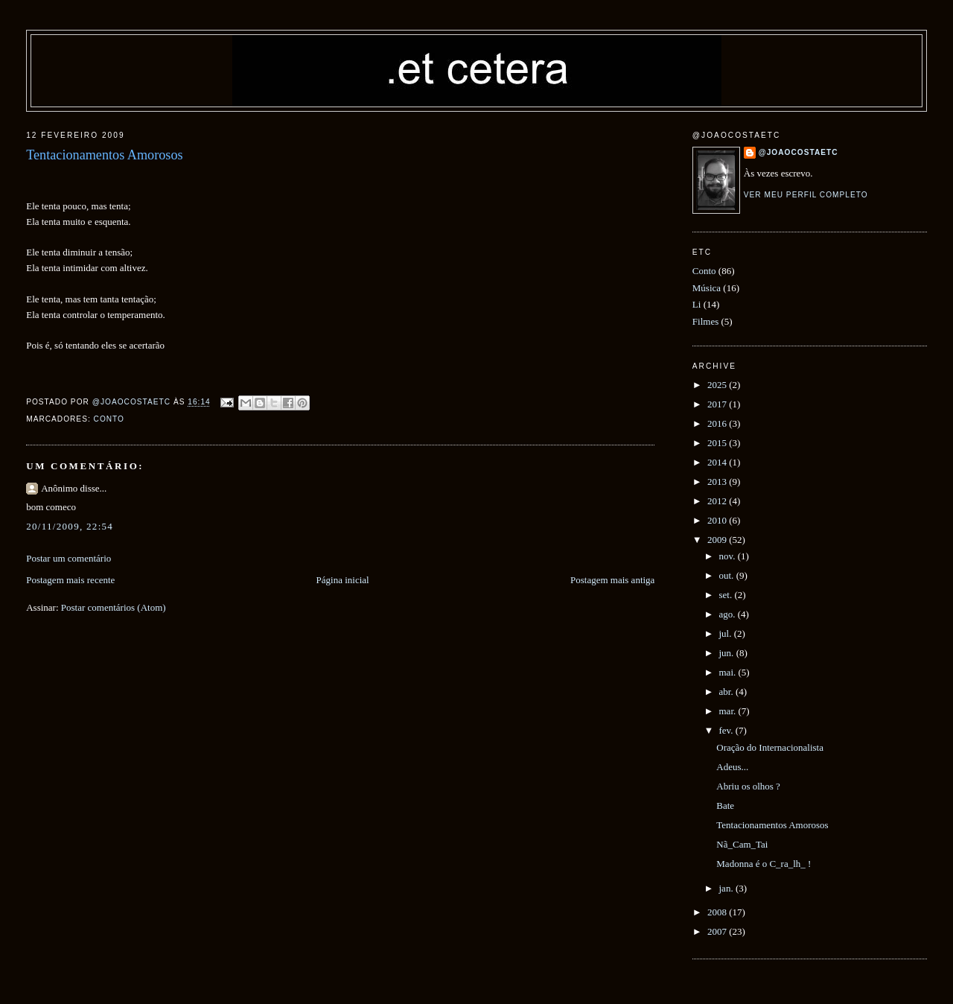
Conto (109, 419)
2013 (718, 481)
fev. (727, 730)
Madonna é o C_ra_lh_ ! (763, 863)
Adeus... (732, 766)
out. (727, 575)
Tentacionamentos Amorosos (772, 824)
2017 (718, 404)
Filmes (705, 321)
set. (727, 594)
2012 (718, 500)
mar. (729, 711)
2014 (718, 462)
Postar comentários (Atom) (113, 607)
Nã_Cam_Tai (742, 844)
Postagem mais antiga (612, 579)
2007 (718, 931)
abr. (727, 691)
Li (696, 304)
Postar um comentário (68, 558)
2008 (718, 912)
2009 (718, 539)
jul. (726, 633)
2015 (718, 442)
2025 (718, 384)
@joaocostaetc (798, 152)
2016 (718, 423)
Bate (725, 805)
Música (706, 287)
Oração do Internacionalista (769, 747)
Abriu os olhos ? (748, 786)
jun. (727, 652)
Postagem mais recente (70, 579)
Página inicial (342, 579)
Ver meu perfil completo (806, 195)
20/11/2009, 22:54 (69, 526)
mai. (729, 672)
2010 (718, 520)
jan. (727, 888)
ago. (728, 614)
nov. (728, 556)
